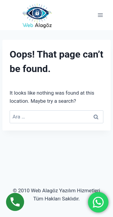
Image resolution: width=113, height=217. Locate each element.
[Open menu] (100, 15)
